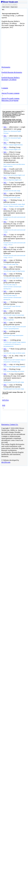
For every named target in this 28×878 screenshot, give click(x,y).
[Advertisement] (14, 46)
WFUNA (5, 400)
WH (3, 405)
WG (5, 127)
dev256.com (5, 462)
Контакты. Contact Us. (9, 424)
